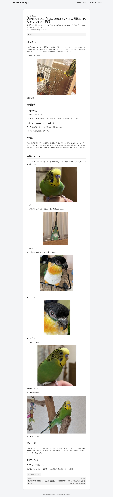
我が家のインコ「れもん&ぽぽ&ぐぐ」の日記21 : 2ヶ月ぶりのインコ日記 (50, 469)
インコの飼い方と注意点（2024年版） (39, 131)
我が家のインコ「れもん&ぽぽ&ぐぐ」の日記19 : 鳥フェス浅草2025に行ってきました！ (55, 118)
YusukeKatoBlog (19, 2)
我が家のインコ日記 (33, 474)
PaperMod (67, 494)
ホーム (29, 16)
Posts (34, 16)
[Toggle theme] (29, 2)
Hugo (62, 494)
